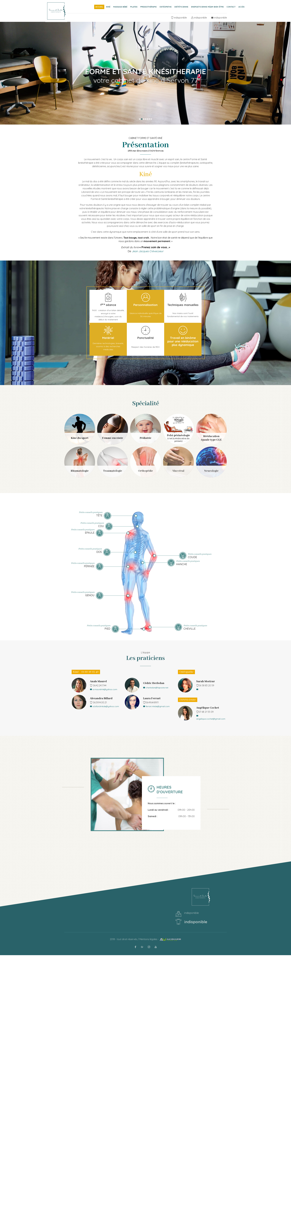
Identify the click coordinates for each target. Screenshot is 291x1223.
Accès (241, 7)
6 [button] (149, 119)
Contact (231, 7)
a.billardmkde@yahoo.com (104, 706)
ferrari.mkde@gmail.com (156, 706)
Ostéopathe (165, 7)
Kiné (108, 7)
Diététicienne (181, 7)
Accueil (99, 7)
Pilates (133, 7)
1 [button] (140, 119)
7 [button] (151, 119)
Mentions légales (148, 939)
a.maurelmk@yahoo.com (103, 689)
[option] (145, 62)
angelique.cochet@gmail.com (210, 717)
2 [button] (141, 119)
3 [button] (143, 119)
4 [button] (145, 119)
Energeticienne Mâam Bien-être (207, 7)
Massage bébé (120, 7)
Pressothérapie (148, 7)
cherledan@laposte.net (155, 687)
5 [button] (147, 119)
